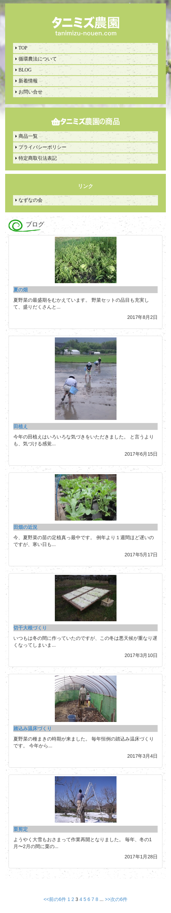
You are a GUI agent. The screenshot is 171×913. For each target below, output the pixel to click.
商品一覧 (26, 136)
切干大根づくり (30, 628)
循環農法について (36, 59)
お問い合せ (28, 91)
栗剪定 (20, 829)
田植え (20, 426)
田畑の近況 (25, 527)
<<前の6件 (55, 899)
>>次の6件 (116, 899)
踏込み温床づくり (32, 728)
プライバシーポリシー (40, 147)
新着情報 (26, 80)
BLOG (23, 70)
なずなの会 (28, 200)
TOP (21, 48)
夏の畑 (20, 289)
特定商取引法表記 (36, 158)
